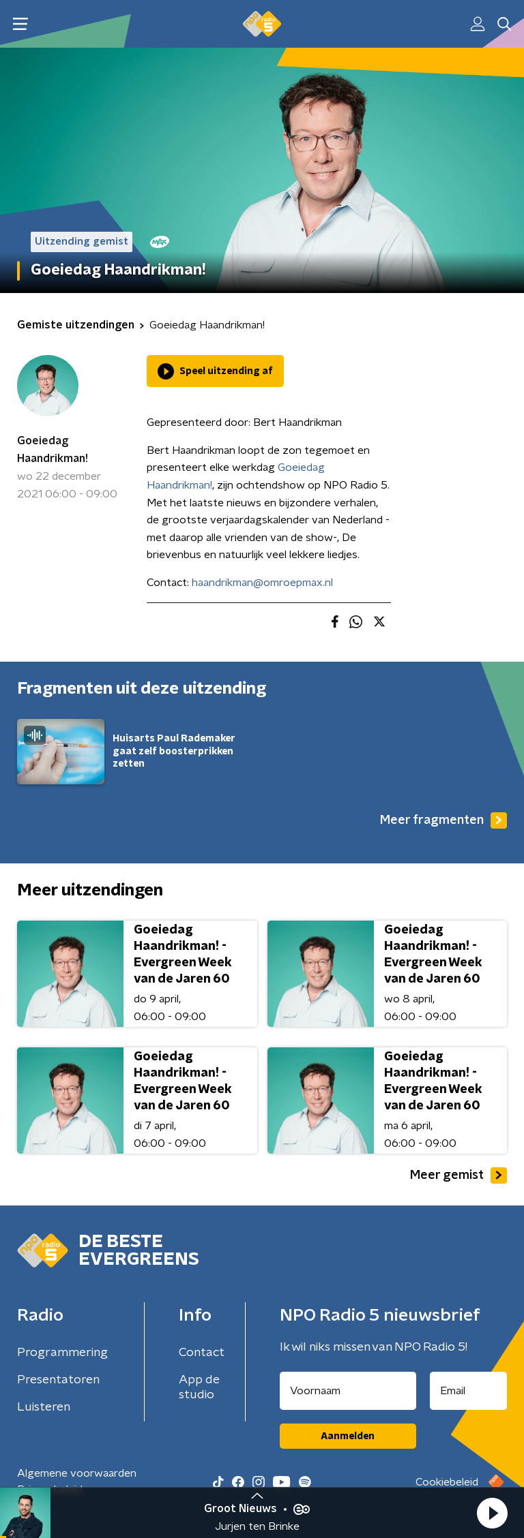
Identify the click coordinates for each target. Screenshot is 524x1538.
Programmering (62, 1353)
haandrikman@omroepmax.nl (262, 582)
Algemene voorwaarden (76, 1473)
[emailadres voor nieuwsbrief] (469, 1391)
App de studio (199, 1387)
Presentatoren (58, 1380)
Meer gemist (458, 1175)
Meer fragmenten (443, 820)
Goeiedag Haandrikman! (52, 449)
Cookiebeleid (447, 1482)
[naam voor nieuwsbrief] (348, 1391)
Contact (201, 1353)
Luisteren (43, 1407)
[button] (492, 1513)
